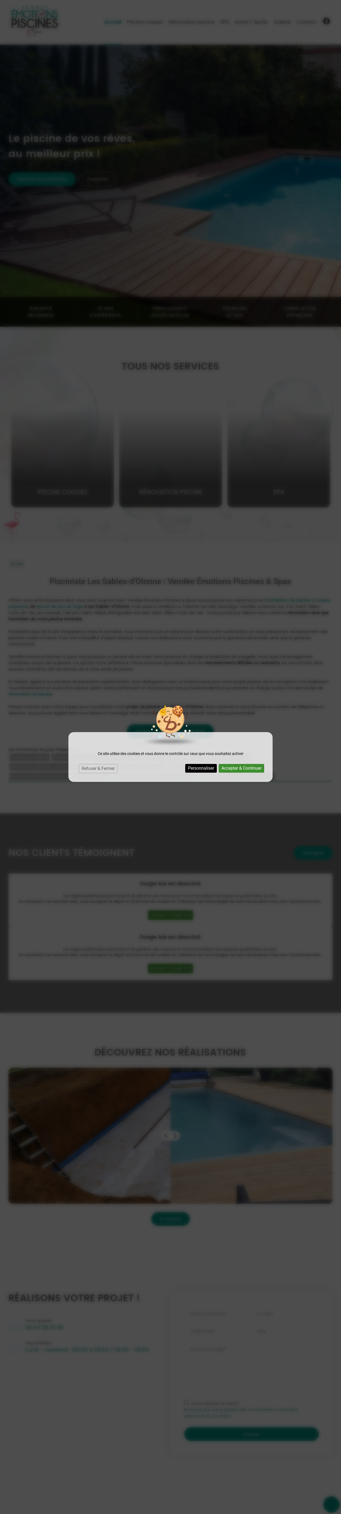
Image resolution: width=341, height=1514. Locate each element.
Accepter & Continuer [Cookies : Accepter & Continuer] (241, 768)
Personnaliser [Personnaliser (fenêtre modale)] (201, 768)
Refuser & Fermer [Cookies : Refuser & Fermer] (98, 768)
